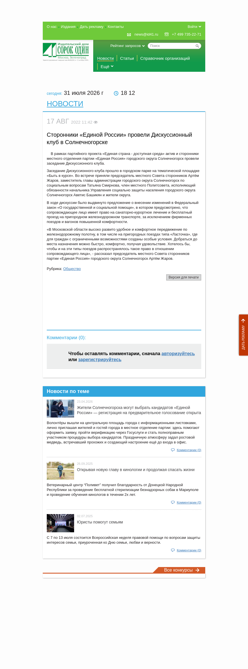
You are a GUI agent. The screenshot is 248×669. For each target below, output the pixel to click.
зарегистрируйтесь (99, 359)
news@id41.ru (146, 34)
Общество (72, 269)
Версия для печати (184, 277)
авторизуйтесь (178, 353)
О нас (52, 26)
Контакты (116, 26)
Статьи (127, 58)
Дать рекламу (242, 335)
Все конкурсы (182, 570)
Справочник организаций (165, 58)
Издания (68, 26)
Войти (192, 27)
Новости (105, 58)
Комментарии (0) (189, 450)
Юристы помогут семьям (100, 522)
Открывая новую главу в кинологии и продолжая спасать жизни (135, 469)
